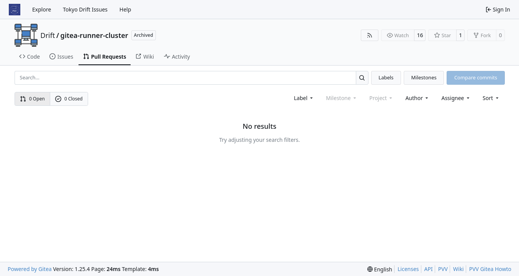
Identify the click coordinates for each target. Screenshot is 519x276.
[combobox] (304, 98)
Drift (48, 35)
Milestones (424, 77)
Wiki (458, 269)
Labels (385, 77)
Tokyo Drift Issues (85, 9)
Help (125, 9)
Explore (41, 9)
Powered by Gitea (30, 269)
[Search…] (362, 77)
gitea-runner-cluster (94, 35)
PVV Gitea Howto (490, 269)
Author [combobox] (417, 98)
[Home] (14, 9)
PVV (443, 269)
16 (420, 35)
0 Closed (69, 98)
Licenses (408, 269)
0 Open (32, 98)
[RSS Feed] (369, 35)
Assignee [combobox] (456, 98)
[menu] (491, 98)
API (428, 269)
